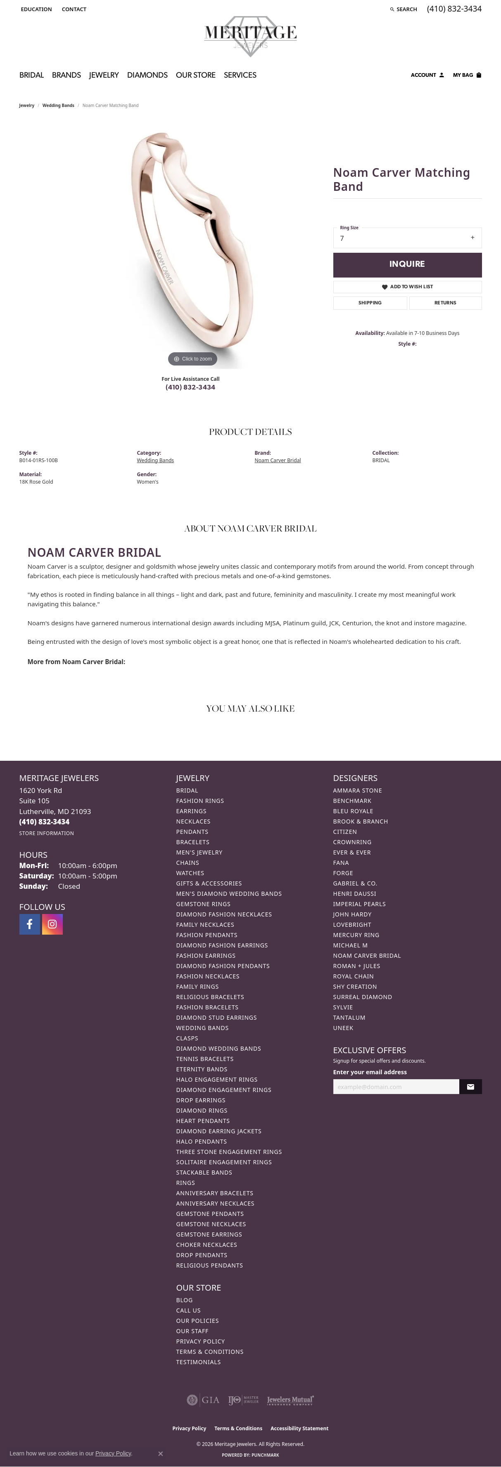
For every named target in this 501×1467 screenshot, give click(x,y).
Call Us (188, 1310)
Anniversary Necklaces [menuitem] (215, 1203)
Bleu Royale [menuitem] (353, 811)
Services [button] (240, 76)
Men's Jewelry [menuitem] (199, 852)
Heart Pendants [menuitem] (203, 1121)
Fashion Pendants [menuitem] (207, 935)
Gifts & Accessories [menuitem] (209, 883)
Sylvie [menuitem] (343, 1007)
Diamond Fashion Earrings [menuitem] (222, 945)
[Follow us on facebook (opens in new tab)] (29, 924)
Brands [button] (66, 76)
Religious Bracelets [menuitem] (210, 997)
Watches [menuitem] (190, 873)
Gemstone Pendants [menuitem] (210, 1214)
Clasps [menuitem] (187, 1038)
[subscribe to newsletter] (470, 1086)
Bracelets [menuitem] (193, 842)
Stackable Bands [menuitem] (204, 1172)
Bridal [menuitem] (187, 790)
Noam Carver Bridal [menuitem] (367, 955)
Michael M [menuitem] (350, 945)
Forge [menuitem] (343, 873)
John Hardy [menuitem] (352, 914)
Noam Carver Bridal (278, 460)
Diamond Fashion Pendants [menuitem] (223, 966)
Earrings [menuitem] (191, 811)
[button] (35, 9)
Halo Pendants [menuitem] (201, 1141)
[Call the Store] (44, 821)
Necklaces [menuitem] (193, 821)
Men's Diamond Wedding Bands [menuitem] (229, 893)
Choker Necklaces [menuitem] (206, 1245)
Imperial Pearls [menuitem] (359, 904)
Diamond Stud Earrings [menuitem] (216, 1017)
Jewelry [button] (104, 76)
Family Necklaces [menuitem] (205, 924)
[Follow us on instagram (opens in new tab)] (52, 924)
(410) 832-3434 (191, 388)
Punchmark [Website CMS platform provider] (265, 1455)
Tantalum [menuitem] (349, 1017)
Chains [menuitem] (187, 862)
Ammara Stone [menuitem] (357, 790)
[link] (73, 9)
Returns (446, 303)
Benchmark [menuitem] (352, 801)
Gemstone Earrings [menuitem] (209, 1234)
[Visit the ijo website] (243, 1400)
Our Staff (192, 1331)
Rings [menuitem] (185, 1183)
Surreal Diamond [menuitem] (362, 997)
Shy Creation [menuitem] (355, 986)
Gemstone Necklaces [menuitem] (211, 1224)
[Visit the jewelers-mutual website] (290, 1400)
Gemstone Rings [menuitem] (203, 904)
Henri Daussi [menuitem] (355, 893)
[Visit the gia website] (203, 1400)
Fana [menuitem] (341, 862)
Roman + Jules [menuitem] (356, 966)
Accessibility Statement (299, 1428)
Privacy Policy (200, 1341)
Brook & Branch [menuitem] (361, 821)
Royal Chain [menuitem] (353, 976)
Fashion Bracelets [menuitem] (207, 1007)
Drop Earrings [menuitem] (201, 1100)
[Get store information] (46, 833)
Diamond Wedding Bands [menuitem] (218, 1048)
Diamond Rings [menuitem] (202, 1110)
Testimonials (198, 1362)
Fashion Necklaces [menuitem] (208, 976)
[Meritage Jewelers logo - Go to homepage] (250, 36)
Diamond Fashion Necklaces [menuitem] (224, 914)
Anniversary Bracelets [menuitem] (215, 1193)
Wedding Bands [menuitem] (202, 1028)
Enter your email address (370, 1072)
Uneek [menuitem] (343, 1028)
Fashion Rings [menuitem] (200, 801)
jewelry (27, 105)
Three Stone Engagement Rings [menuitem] (229, 1152)
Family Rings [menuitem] (197, 986)
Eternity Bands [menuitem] (202, 1069)
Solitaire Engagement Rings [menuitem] (224, 1162)
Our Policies (197, 1321)
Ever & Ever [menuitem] (352, 852)
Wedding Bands (58, 105)
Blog (184, 1300)
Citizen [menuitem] (345, 832)
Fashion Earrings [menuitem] (206, 955)
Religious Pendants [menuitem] (209, 1265)
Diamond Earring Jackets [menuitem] (219, 1131)
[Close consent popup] (160, 1453)
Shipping (370, 303)
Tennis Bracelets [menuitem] (205, 1059)
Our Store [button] (196, 76)
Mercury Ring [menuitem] (356, 935)
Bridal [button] (31, 76)
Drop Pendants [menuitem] (202, 1255)
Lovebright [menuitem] (352, 924)
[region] (193, 245)
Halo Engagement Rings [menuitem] (217, 1079)
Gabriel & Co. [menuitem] (355, 883)
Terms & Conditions (210, 1351)
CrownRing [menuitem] (352, 842)
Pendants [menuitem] (192, 832)
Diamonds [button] (147, 76)
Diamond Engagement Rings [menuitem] (224, 1090)
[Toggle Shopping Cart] (467, 76)
